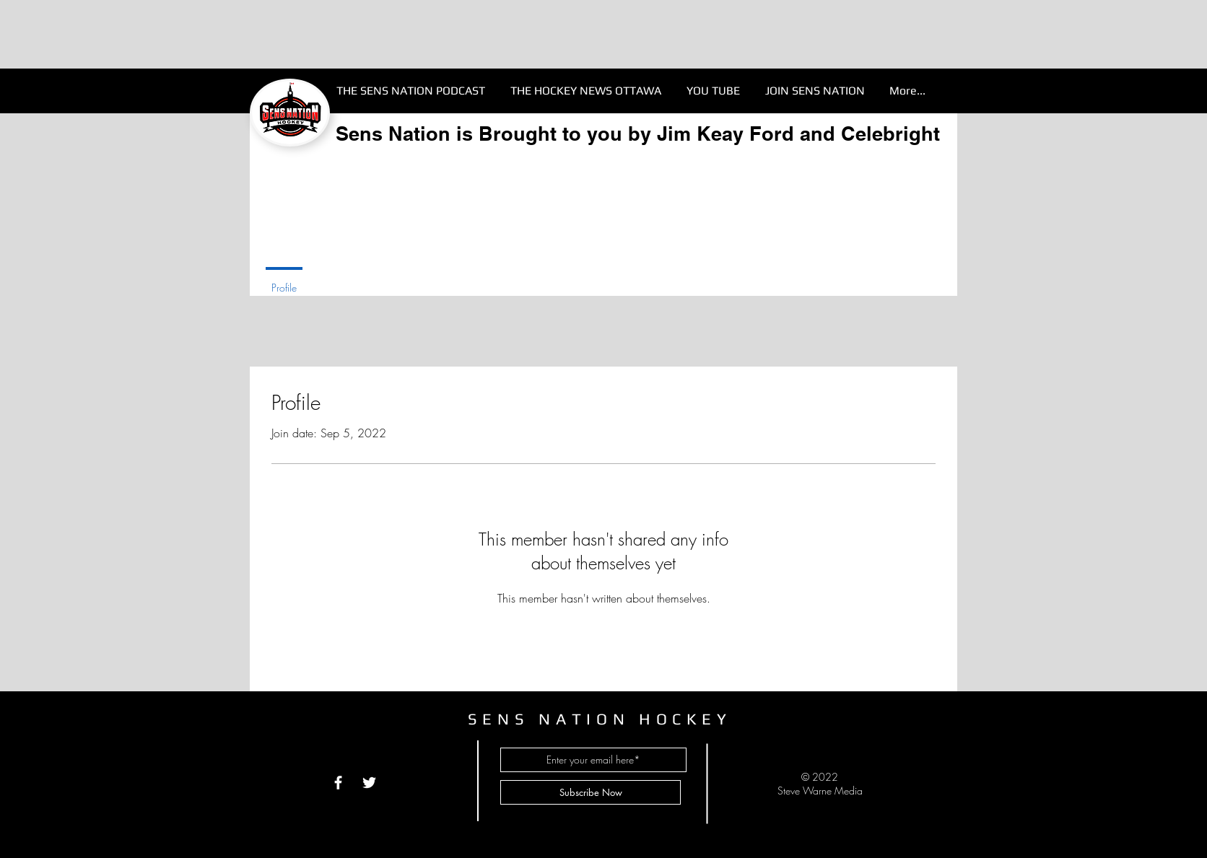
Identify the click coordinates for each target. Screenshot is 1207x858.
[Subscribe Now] (590, 792)
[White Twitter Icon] (369, 783)
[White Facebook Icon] (338, 783)
